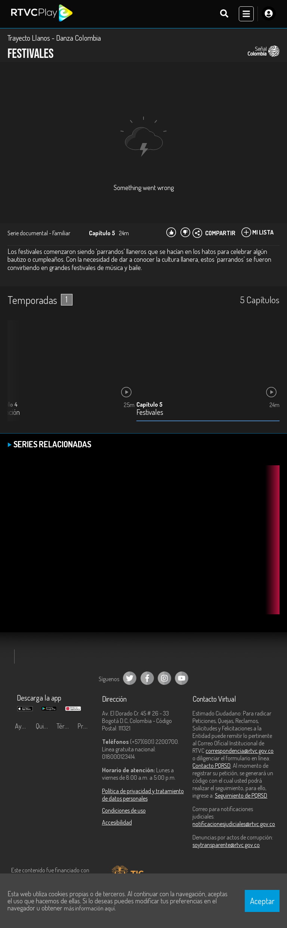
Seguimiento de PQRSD (241, 796)
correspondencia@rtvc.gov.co (240, 751)
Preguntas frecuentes (86, 726)
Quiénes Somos (44, 726)
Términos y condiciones (65, 726)
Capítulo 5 (149, 405)
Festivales (149, 413)
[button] (16, 376)
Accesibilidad (117, 822)
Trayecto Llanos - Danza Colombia (54, 38)
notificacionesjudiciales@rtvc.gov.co (233, 824)
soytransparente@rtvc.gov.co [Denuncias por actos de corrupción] (226, 845)
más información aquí (89, 908)
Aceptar (262, 901)
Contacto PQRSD (211, 766)
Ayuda (23, 726)
